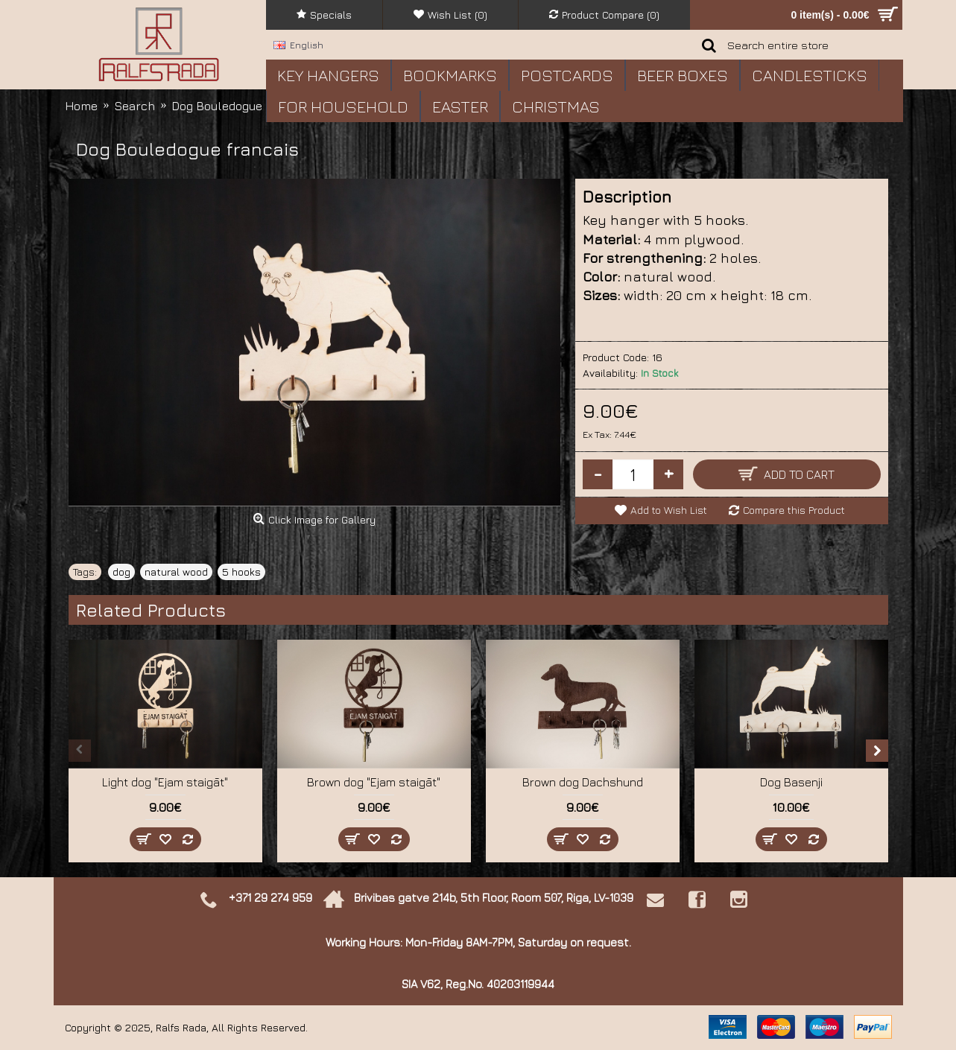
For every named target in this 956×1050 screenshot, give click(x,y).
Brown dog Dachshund (582, 782)
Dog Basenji (791, 782)
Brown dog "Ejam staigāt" (373, 782)
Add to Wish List (668, 509)
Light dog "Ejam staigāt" (165, 782)
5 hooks (241, 571)
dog (121, 571)
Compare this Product (794, 509)
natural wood (176, 571)
